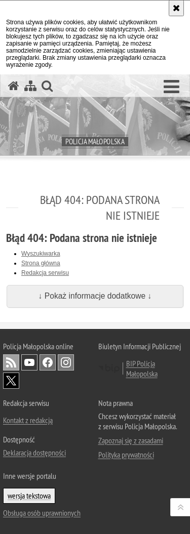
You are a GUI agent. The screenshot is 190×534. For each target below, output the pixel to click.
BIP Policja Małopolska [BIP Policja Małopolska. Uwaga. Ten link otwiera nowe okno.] (142, 368)
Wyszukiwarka (40, 253)
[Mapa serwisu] (30, 85)
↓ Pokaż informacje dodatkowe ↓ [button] (95, 296)
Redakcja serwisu (45, 272)
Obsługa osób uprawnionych (42, 513)
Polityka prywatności (126, 454)
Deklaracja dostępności (34, 452)
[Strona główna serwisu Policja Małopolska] (13, 85)
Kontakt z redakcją (28, 420)
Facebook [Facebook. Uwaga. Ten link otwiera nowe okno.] (48, 362)
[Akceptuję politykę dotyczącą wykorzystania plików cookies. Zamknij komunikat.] (176, 8)
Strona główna (40, 263)
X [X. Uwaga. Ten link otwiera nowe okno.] (11, 381)
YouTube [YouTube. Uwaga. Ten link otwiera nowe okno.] (29, 362)
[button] (171, 87)
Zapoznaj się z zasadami (130, 440)
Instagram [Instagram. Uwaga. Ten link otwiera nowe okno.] (66, 362)
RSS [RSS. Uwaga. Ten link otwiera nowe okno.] (11, 362)
